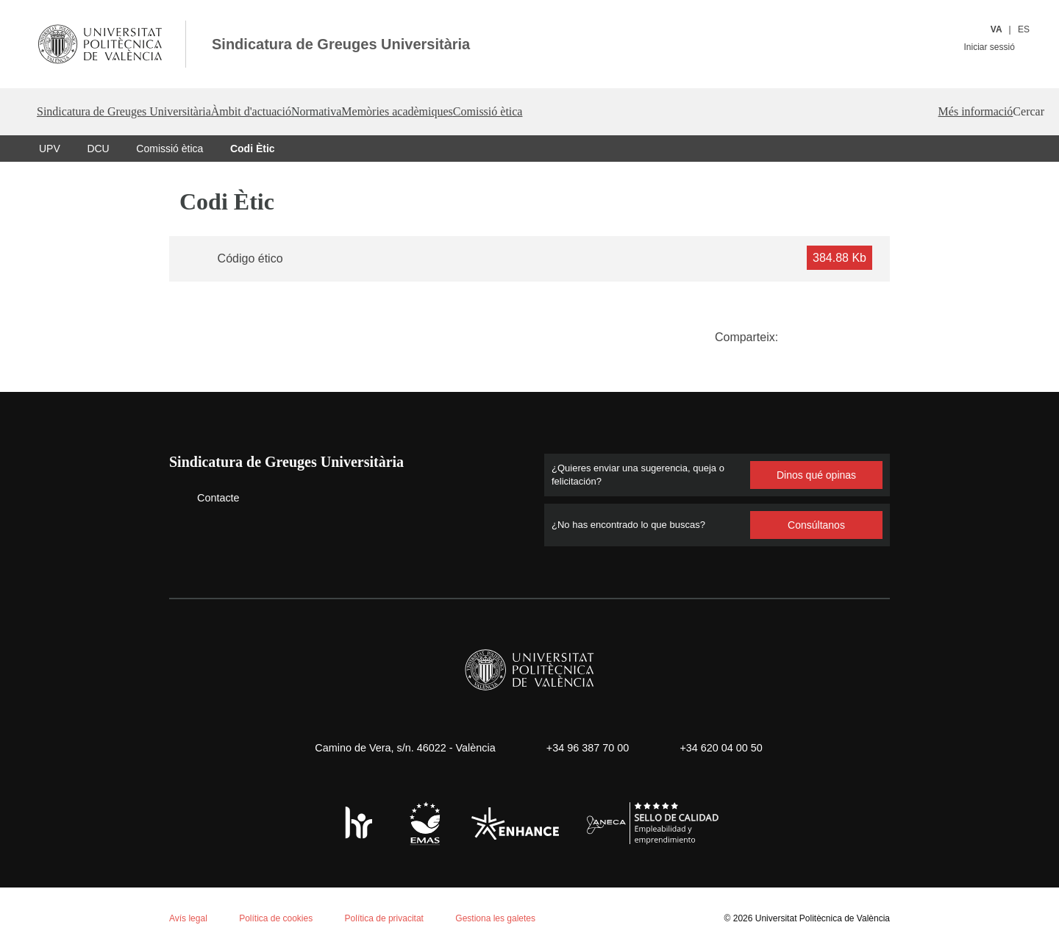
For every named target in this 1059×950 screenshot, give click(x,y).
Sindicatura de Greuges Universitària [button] (140, 111)
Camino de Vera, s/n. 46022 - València (398, 747)
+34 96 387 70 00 (585, 747)
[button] (1024, 111)
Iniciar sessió (996, 46)
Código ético (254, 258)
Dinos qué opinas (816, 474)
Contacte (207, 497)
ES (1024, 29)
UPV (49, 148)
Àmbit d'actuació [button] (312, 111)
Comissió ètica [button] (662, 111)
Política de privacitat (391, 918)
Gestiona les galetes (507, 918)
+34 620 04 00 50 (726, 747)
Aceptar (73, 895)
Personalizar (246, 895)
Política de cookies (94, 758)
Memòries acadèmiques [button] (531, 111)
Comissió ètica (169, 148)
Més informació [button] (939, 111)
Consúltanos (816, 524)
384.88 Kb (834, 258)
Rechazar (152, 895)
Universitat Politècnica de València (818, 918)
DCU (98, 148)
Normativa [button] (413, 111)
